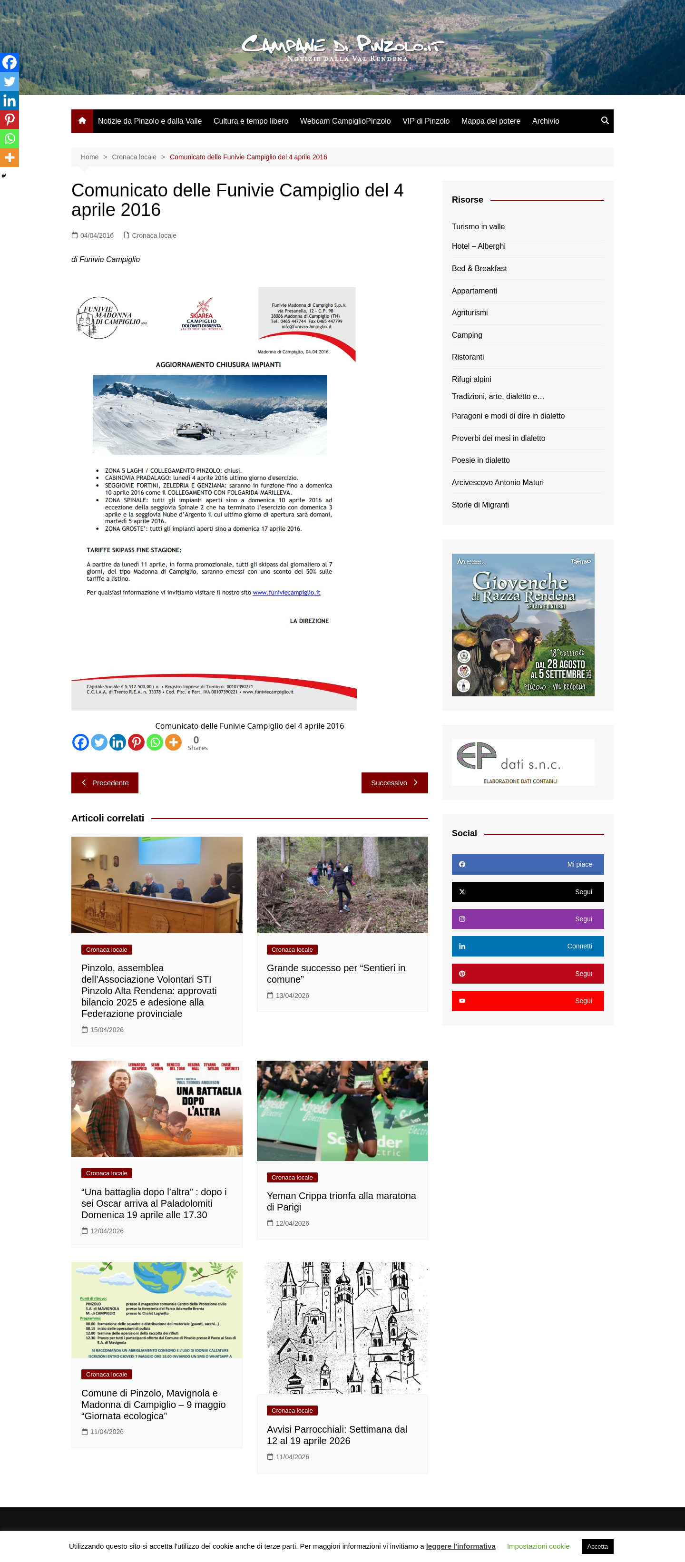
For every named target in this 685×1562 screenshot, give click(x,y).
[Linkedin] (117, 742)
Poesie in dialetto (481, 460)
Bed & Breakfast (479, 268)
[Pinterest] (136, 742)
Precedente (105, 783)
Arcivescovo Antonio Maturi (498, 482)
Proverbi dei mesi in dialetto (499, 438)
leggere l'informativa (461, 1546)
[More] (173, 742)
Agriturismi (470, 313)
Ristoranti (468, 357)
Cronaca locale (154, 235)
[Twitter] (99, 742)
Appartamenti (474, 291)
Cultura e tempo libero (251, 121)
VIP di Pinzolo (426, 121)
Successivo (395, 783)
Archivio (545, 121)
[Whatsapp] (155, 742)
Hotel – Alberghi (479, 246)
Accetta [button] (597, 1546)
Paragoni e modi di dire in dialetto (508, 416)
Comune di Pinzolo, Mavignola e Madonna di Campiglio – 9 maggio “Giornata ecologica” (153, 1404)
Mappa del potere (491, 121)
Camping (467, 335)
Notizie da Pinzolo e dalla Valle (150, 121)
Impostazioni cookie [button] (538, 1546)
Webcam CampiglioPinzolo (345, 121)
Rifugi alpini (471, 379)
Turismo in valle (478, 227)
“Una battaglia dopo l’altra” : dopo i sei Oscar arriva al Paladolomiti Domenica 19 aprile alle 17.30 (154, 1203)
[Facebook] (80, 742)
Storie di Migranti (480, 505)
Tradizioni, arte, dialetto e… (498, 396)
